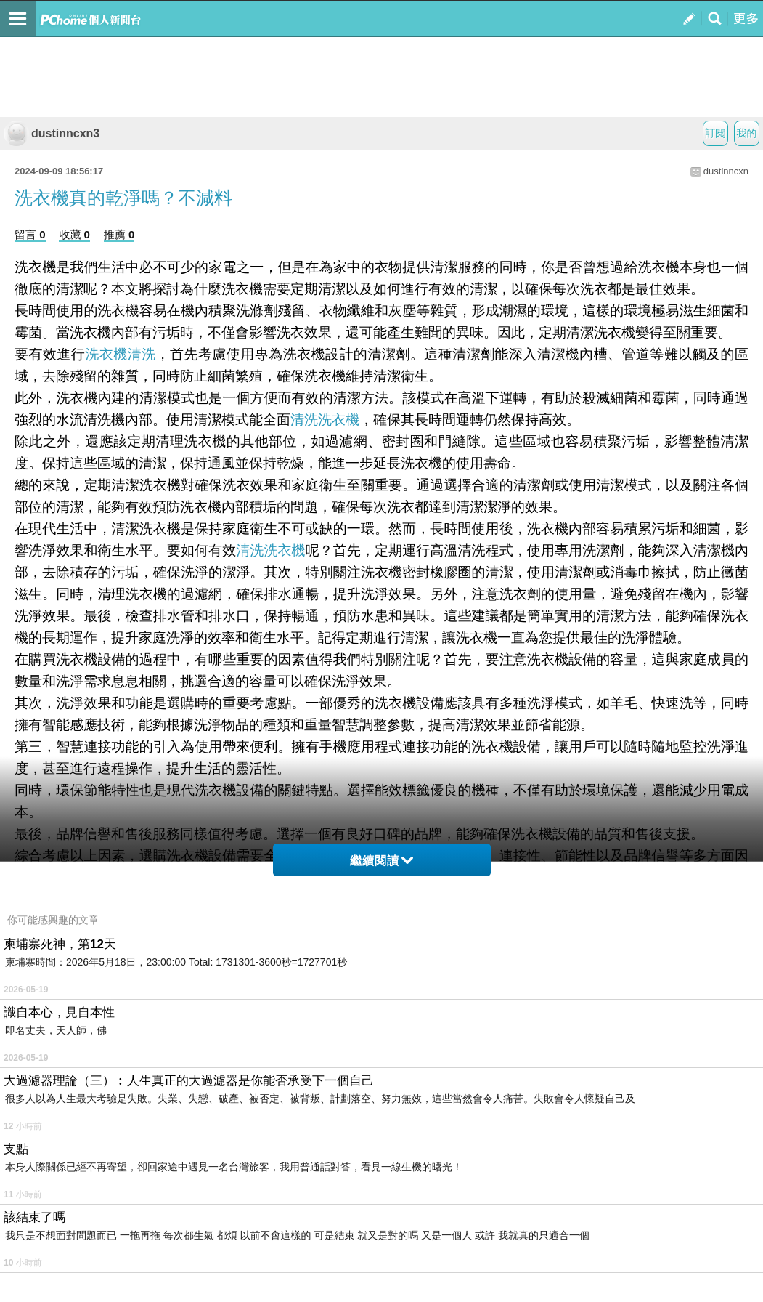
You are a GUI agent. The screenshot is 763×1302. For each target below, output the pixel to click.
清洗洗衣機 (324, 419)
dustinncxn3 (51, 133)
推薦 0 (119, 234)
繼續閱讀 (381, 860)
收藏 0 (74, 234)
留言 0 (30, 234)
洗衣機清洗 (120, 354)
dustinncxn (725, 171)
